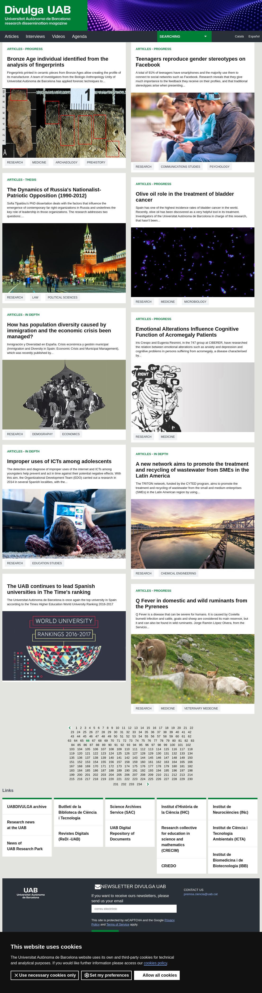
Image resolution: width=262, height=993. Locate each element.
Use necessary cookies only (44, 975)
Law (35, 297)
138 (95, 757)
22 (191, 728)
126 (127, 753)
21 (185, 728)
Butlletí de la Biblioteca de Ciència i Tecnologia (78, 812)
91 (116, 745)
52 (128, 736)
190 (127, 770)
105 (87, 749)
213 (182, 774)
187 (103, 770)
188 (111, 770)
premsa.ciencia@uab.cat (201, 894)
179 (166, 766)
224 (142, 779)
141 (119, 757)
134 (190, 753)
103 (71, 749)
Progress (34, 49)
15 (148, 728)
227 (166, 779)
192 (142, 770)
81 (180, 740)
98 (159, 745)
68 (99, 740)
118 (190, 749)
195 (166, 770)
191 (135, 770)
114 (158, 749)
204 (111, 774)
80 (173, 740)
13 (136, 728)
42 (189, 732)
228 (174, 779)
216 (80, 779)
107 (103, 749)
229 (182, 779)
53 (134, 736)
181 (182, 766)
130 (158, 753)
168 (80, 766)
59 (171, 736)
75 (143, 740)
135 (71, 757)
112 (142, 749)
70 (112, 740)
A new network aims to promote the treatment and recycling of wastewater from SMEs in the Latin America (192, 470)
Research (15, 162)
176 (142, 766)
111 (135, 749)
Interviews (35, 36)
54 (140, 736)
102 (188, 745)
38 (164, 732)
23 (72, 732)
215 (71, 779)
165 (182, 762)
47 (97, 736)
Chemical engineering (178, 573)
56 (152, 736)
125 (119, 753)
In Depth (32, 314)
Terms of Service (117, 924)
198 (190, 770)
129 (150, 753)
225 (150, 779)
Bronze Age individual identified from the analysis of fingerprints (57, 62)
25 (84, 732)
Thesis (30, 179)
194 (158, 770)
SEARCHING (170, 36)
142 (127, 757)
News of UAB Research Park (25, 846)
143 (135, 757)
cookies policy (155, 963)
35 (146, 732)
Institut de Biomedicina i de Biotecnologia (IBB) (230, 860)
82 (186, 740)
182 (190, 766)
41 (183, 732)
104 (80, 749)
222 (127, 779)
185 (87, 770)
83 (192, 740)
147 (166, 757)
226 (158, 779)
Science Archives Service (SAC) (125, 809)
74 (137, 740)
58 (164, 736)
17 (160, 728)
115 (166, 749)
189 (119, 770)
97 (153, 745)
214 (190, 774)
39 (171, 732)
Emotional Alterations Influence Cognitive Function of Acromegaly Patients (187, 332)
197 (182, 770)
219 (103, 779)
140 (111, 757)
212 (174, 774)
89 (103, 745)
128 (142, 753)
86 (85, 745)
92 (122, 745)
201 (87, 774)
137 (87, 757)
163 (166, 762)
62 (189, 736)
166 (190, 762)
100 (172, 745)
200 (80, 774)
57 (158, 736)
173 (119, 766)
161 (150, 762)
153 (87, 762)
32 (128, 732)
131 (166, 753)
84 (72, 745)
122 (95, 753)
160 (142, 762)
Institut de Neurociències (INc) (230, 809)
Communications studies (180, 166)
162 (158, 762)
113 (150, 749)
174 (127, 766)
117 (182, 749)
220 (111, 779)
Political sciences (62, 297)
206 (127, 774)
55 (146, 736)
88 (97, 745)
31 (121, 732)
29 (109, 732)
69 (106, 740)
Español (254, 36)
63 (69, 740)
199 (71, 774)
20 (179, 728)
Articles (12, 36)
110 (127, 749)
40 (177, 732)
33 (134, 732)
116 (174, 749)
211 (166, 774)
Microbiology (195, 301)
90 (110, 745)
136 (80, 757)
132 (174, 753)
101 (180, 745)
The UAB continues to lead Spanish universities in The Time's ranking (51, 589)
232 (123, 784)
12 (129, 728)
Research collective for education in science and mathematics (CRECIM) (179, 839)
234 (139, 784)
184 (80, 770)
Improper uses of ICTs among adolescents (59, 461)
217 (87, 779)
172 (111, 766)
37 (158, 732)
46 (90, 736)
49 (109, 736)
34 (140, 732)
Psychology (220, 166)
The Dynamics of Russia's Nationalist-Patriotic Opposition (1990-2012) (54, 193)
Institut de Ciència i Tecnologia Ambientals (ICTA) (230, 833)
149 (182, 757)
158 (127, 762)
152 (80, 762)
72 (124, 740)
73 (130, 740)
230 (190, 779)
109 (119, 749)
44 (78, 736)
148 (174, 757)
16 (154, 728)
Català (239, 36)
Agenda (79, 36)
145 (150, 757)
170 (95, 766)
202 (95, 774)
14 (142, 728)
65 (81, 740)
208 (142, 774)
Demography (42, 434)
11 (123, 728)
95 (140, 745)
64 (75, 740)
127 (135, 753)
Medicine (39, 162)
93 (128, 745)
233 (131, 784)
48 (103, 736)
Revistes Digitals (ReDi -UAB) (74, 836)
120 (80, 753)
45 (84, 736)
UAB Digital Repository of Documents (122, 833)
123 (103, 753)
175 (135, 766)
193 (150, 770)
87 (91, 745)
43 (72, 736)
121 (87, 753)
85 (79, 745)
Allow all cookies (157, 975)
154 (95, 762)
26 (90, 732)
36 (152, 732)
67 (93, 740)
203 (103, 774)
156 (111, 762)
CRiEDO (169, 866)
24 (78, 732)
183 (71, 770)
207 (135, 774)
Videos (58, 36)
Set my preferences (106, 975)
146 (158, 757)
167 (71, 766)
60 (177, 736)
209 (150, 774)
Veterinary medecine (201, 708)
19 (173, 728)
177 (150, 766)
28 (103, 732)
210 (158, 774)
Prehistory (96, 162)
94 (134, 745)
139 (103, 757)
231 (115, 784)
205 (119, 774)
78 (161, 740)
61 (183, 736)
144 (142, 757)
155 (103, 762)
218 (95, 779)
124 (111, 753)
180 (174, 766)
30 (115, 732)
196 (174, 770)
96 (146, 745)
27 (97, 732)
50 (115, 736)
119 (71, 753)
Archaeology (67, 162)
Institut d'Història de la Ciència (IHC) (180, 809)
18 (166, 728)
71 (118, 740)
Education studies (47, 563)
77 (155, 740)
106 (95, 749)
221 (119, 779)
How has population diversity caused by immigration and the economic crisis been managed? (59, 330)
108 (111, 749)
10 (117, 728)
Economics (71, 434)
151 (71, 762)
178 (158, 766)
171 (103, 766)
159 (135, 762)
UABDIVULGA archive (27, 807)
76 (149, 740)
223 (135, 779)
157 (119, 762)
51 (121, 736)
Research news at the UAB (21, 825)
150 (190, 757)
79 (167, 740)
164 (174, 762)
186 (95, 770)
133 (182, 753)
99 (165, 745)
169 (87, 766)
